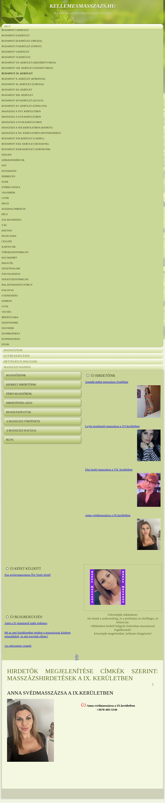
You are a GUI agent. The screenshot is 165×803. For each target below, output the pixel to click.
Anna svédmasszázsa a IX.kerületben (107, 515)
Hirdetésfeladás (19, 403)
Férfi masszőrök (19, 393)
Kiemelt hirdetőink (21, 384)
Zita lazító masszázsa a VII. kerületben (108, 469)
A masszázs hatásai (21, 430)
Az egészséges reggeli (17, 645)
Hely (7, 26)
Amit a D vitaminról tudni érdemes (25, 623)
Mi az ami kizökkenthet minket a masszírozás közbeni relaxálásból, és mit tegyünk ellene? (37, 634)
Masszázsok (13, 350)
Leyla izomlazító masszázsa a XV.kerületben (112, 426)
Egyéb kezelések (17, 355)
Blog (10, 439)
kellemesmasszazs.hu (82, 6)
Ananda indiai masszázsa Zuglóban (106, 382)
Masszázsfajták (18, 412)
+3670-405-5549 (107, 709)
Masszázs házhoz (17, 367)
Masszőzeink (16, 375)
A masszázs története (23, 421)
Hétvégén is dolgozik (20, 361)
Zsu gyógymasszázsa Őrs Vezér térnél (27, 575)
